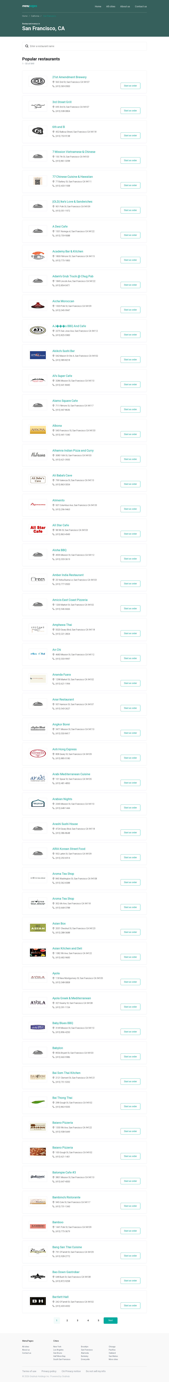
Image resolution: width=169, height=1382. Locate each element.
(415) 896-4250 (63, 1032)
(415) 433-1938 (63, 186)
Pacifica (112, 1350)
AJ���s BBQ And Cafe (69, 326)
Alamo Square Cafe (65, 400)
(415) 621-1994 (63, 683)
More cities (113, 1359)
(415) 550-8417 (63, 733)
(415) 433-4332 (63, 1306)
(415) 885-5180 (63, 758)
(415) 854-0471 (63, 285)
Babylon (57, 1048)
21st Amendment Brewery (69, 77)
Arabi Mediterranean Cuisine (71, 774)
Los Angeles (58, 1350)
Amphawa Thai (62, 624)
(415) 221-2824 (63, 634)
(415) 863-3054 (63, 484)
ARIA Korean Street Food (68, 848)
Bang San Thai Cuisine (67, 1247)
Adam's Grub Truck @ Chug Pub (72, 276)
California (35, 16)
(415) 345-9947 (63, 310)
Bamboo (57, 1222)
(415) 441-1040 (63, 435)
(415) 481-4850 (63, 783)
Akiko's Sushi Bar (63, 351)
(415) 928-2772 (63, 1256)
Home (98, 6)
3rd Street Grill (62, 102)
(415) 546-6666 (63, 609)
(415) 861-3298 (63, 161)
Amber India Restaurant (68, 575)
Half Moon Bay (59, 1356)
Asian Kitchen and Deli (67, 948)
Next (110, 1320)
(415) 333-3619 (63, 559)
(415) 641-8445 (63, 385)
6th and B (58, 127)
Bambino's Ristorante (66, 1197)
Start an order (130, 86)
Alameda (85, 1353)
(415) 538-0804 (63, 111)
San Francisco (87, 1350)
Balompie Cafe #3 (64, 1172)
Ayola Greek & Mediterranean (71, 998)
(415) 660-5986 (63, 1057)
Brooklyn (84, 1347)
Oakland (112, 1353)
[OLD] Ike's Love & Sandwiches (72, 201)
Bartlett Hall (60, 1297)
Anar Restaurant (63, 699)
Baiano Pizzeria (62, 1122)
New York (57, 1347)
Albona (57, 425)
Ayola (56, 973)
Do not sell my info (96, 1371)
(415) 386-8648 (63, 833)
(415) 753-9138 (63, 136)
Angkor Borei (61, 724)
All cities (110, 6)
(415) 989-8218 (63, 360)
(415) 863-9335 (63, 1107)
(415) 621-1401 (63, 1156)
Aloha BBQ (59, 550)
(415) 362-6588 (63, 883)
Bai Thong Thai (62, 1097)
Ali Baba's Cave (62, 475)
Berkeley (84, 1356)
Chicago (112, 1347)
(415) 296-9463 (63, 509)
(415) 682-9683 (63, 957)
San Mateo (113, 1356)
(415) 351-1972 (63, 210)
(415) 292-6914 (63, 858)
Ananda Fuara (61, 674)
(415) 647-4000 (63, 1181)
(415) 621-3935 (63, 459)
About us (125, 6)
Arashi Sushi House (65, 824)
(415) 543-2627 (63, 708)
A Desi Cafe (60, 226)
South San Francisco (61, 1359)
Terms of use (29, 1371)
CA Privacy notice (71, 1371)
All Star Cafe (60, 525)
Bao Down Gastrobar (65, 1272)
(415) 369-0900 (63, 86)
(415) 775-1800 (63, 260)
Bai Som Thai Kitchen (66, 1073)
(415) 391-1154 (63, 1007)
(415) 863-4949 (63, 534)
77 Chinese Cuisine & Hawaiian (72, 176)
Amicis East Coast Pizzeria (70, 600)
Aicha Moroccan (63, 301)
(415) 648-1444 (63, 808)
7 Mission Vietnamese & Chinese (73, 151)
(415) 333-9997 (63, 659)
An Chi (56, 649)
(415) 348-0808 (63, 982)
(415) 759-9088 (63, 235)
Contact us (141, 6)
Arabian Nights (62, 799)
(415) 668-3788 (63, 908)
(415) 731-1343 (63, 1206)
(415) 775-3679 (63, 1231)
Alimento (58, 500)
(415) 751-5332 (63, 1082)
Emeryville (85, 1359)
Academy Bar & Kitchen (67, 251)
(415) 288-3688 (63, 932)
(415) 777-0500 (63, 584)
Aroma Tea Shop (63, 873)
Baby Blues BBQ (62, 1023)
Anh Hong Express (64, 749)
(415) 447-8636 (63, 410)
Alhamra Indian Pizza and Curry (72, 450)
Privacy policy (49, 1371)
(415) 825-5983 (63, 335)
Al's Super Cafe (62, 376)
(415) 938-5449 (63, 1132)
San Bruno (57, 1353)
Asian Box (59, 923)
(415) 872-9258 (63, 1281)
